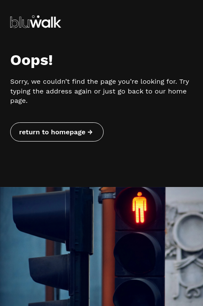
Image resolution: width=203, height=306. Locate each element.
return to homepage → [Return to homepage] (56, 132)
